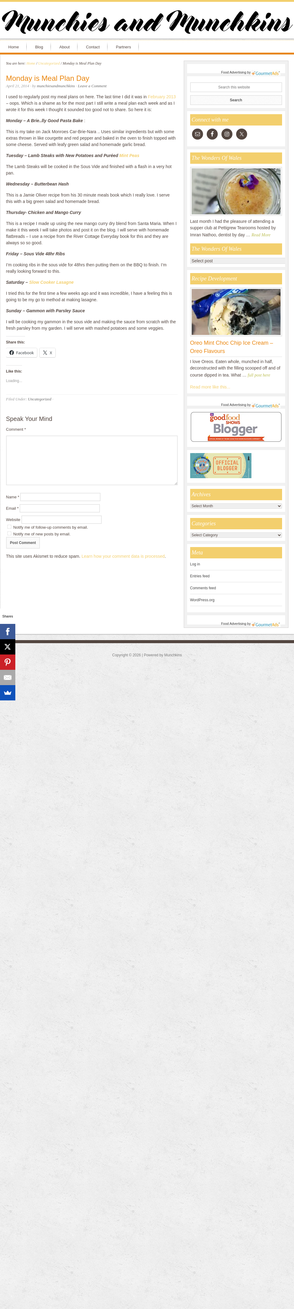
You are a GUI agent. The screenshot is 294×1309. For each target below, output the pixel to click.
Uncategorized (39, 399)
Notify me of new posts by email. (41, 534)
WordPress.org (202, 600)
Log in (195, 564)
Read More (260, 235)
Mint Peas (129, 155)
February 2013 (162, 96)
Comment (16, 429)
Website (13, 519)
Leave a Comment (92, 86)
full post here (259, 375)
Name (12, 497)
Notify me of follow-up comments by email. (50, 527)
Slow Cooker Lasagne (51, 282)
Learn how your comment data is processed (123, 556)
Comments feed (203, 588)
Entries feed (200, 576)
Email (12, 508)
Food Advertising (233, 72)
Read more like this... (210, 386)
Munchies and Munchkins (147, 23)
